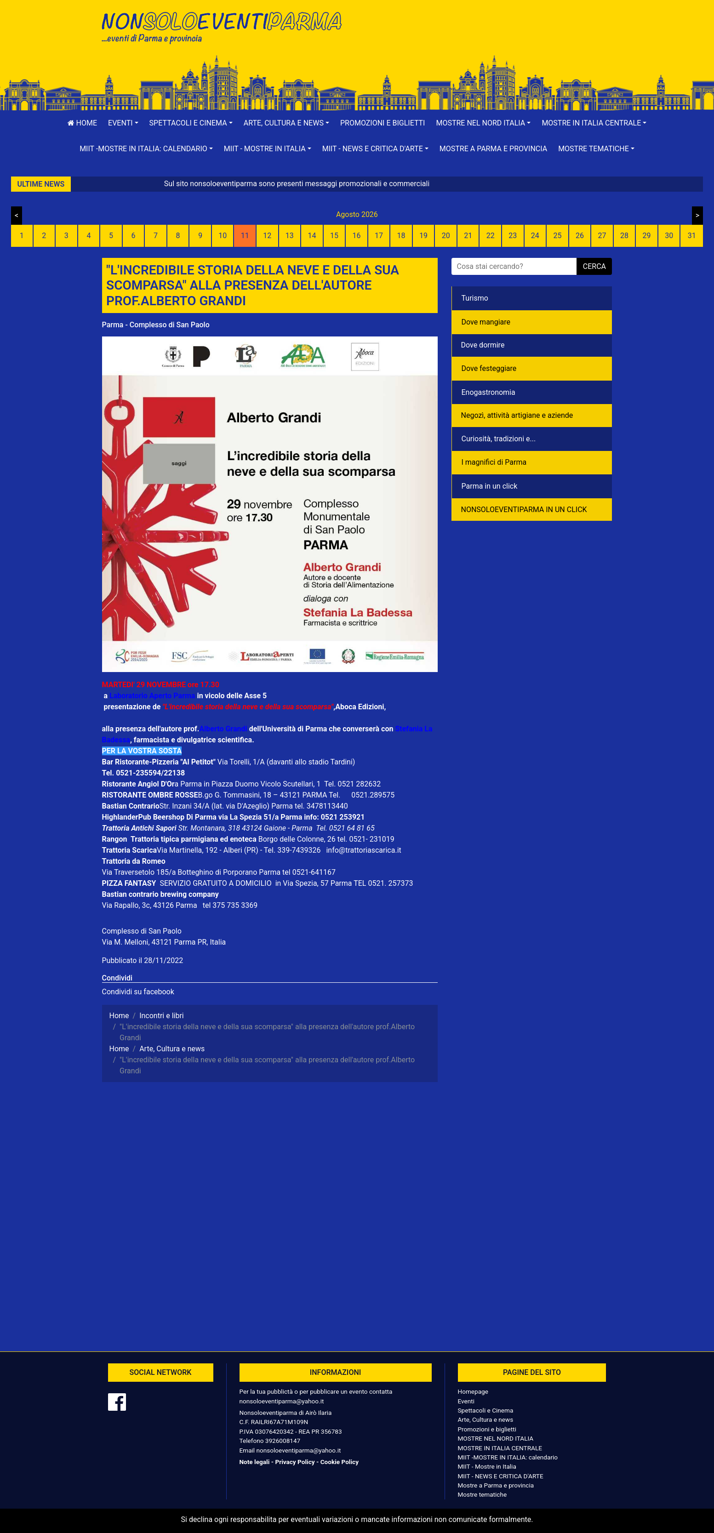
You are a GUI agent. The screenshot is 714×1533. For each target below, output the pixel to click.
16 (356, 235)
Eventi (466, 1401)
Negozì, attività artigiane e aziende (517, 415)
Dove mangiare (486, 322)
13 (290, 235)
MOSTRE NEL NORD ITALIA (496, 1438)
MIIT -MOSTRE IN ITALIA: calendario (508, 1457)
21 (468, 235)
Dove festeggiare (489, 368)
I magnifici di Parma (494, 462)
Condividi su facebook (138, 991)
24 (535, 235)
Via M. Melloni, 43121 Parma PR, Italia (164, 942)
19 (423, 235)
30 (669, 235)
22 (490, 235)
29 (647, 235)
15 (334, 235)
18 (401, 235)
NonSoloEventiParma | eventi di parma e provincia (226, 26)
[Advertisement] (488, 37)
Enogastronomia (488, 392)
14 (312, 235)
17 (379, 235)
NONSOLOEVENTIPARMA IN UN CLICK (524, 509)
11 (245, 235)
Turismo (475, 298)
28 (624, 235)
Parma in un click (490, 486)
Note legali (255, 1461)
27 (602, 235)
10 (222, 235)
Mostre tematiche (482, 1494)
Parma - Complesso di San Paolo (156, 324)
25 (557, 235)
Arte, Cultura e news (486, 1419)
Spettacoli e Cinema (486, 1410)
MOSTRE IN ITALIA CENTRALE (500, 1448)
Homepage (473, 1391)
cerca (594, 266)
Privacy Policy (294, 1461)
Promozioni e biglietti (382, 123)
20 (446, 235)
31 (692, 235)
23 (512, 235)
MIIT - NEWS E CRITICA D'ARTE (500, 1476)
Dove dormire (483, 345)
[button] (123, 123)
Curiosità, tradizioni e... (499, 438)
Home (82, 123)
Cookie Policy (339, 1461)
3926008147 (282, 1440)
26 (580, 235)
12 (267, 235)
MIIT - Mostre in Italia (487, 1466)
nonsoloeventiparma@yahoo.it (282, 1401)
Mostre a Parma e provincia (493, 148)
